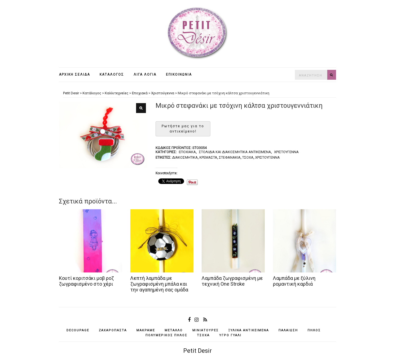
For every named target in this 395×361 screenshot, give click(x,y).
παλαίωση (288, 330)
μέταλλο (174, 330)
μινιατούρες (205, 330)
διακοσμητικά (185, 157)
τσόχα (247, 157)
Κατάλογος (112, 74)
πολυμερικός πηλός (166, 335)
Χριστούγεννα (286, 152)
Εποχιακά (187, 152)
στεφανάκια (230, 157)
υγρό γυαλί (230, 335)
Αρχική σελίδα (74, 74)
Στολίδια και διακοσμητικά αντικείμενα (235, 152)
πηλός (314, 330)
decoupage (77, 330)
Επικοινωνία (179, 74)
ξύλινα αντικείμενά (248, 330)
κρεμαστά (208, 157)
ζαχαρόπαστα (113, 330)
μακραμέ (145, 330)
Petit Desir (197, 350)
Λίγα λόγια (145, 74)
